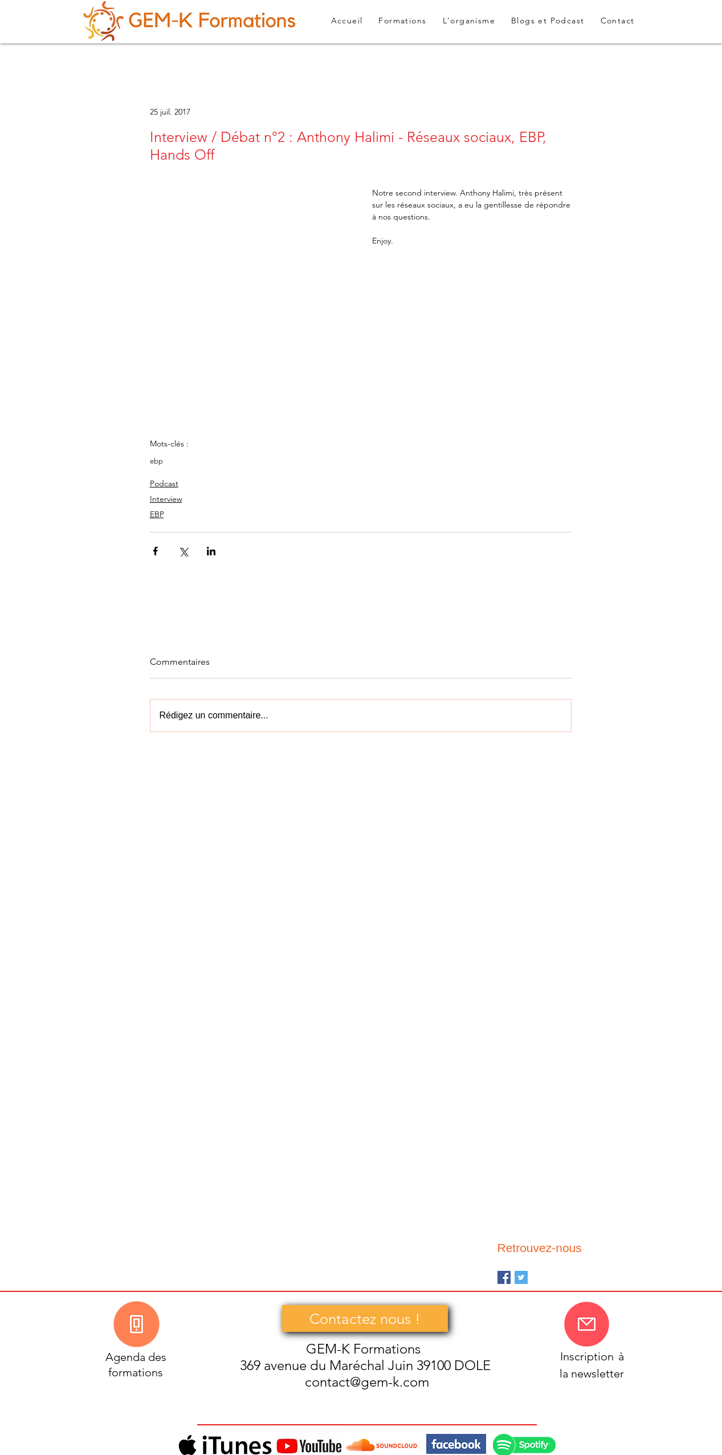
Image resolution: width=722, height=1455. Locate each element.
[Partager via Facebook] (155, 551)
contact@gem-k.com (367, 1381)
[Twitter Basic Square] (521, 1277)
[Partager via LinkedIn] (211, 551)
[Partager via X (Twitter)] (183, 551)
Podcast (164, 483)
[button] (547, 21)
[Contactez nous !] (365, 1318)
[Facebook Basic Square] (504, 1277)
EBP (157, 514)
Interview (166, 499)
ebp (156, 461)
